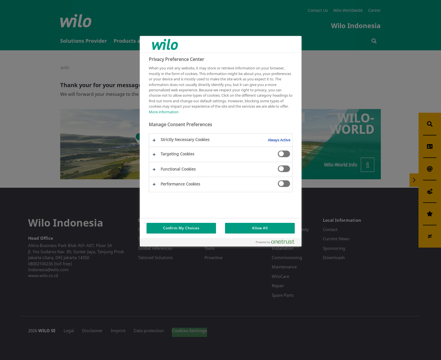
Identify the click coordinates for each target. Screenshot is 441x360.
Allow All (260, 228)
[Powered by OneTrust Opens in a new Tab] (277, 242)
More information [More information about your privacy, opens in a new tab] (164, 111)
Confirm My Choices (181, 228)
